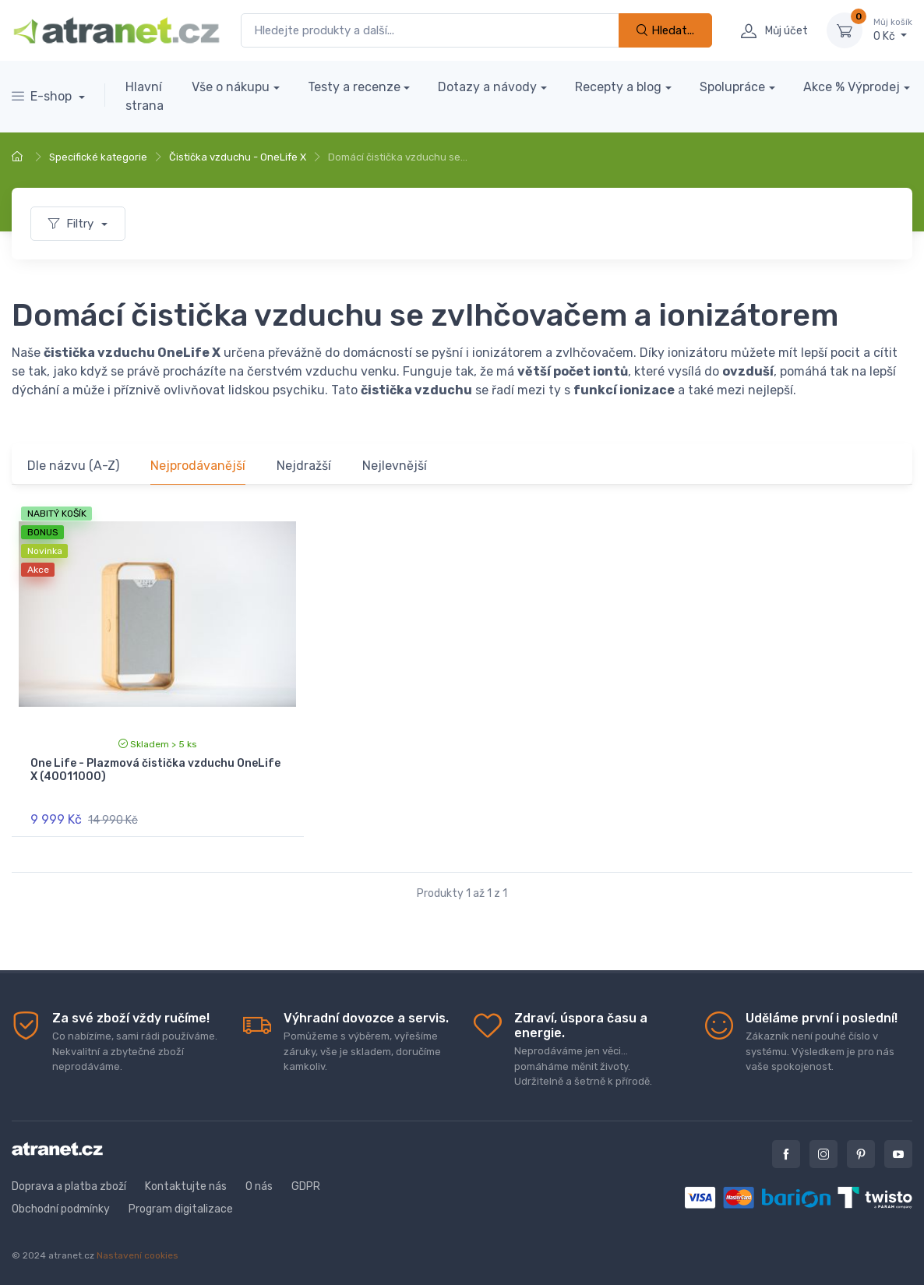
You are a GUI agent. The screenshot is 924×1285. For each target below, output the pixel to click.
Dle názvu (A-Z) (73, 465)
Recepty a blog (618, 86)
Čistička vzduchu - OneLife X (237, 157)
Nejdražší (304, 465)
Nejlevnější (394, 465)
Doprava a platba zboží (69, 1186)
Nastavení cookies (137, 1255)
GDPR (305, 1186)
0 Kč (892, 29)
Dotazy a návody (487, 86)
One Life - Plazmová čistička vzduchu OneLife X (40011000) (155, 770)
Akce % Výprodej (851, 86)
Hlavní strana (144, 96)
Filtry (72, 224)
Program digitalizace (181, 1209)
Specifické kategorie (98, 157)
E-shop (43, 96)
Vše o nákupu (231, 86)
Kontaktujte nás (186, 1186)
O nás (259, 1186)
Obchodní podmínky (61, 1209)
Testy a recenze (354, 86)
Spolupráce (732, 86)
